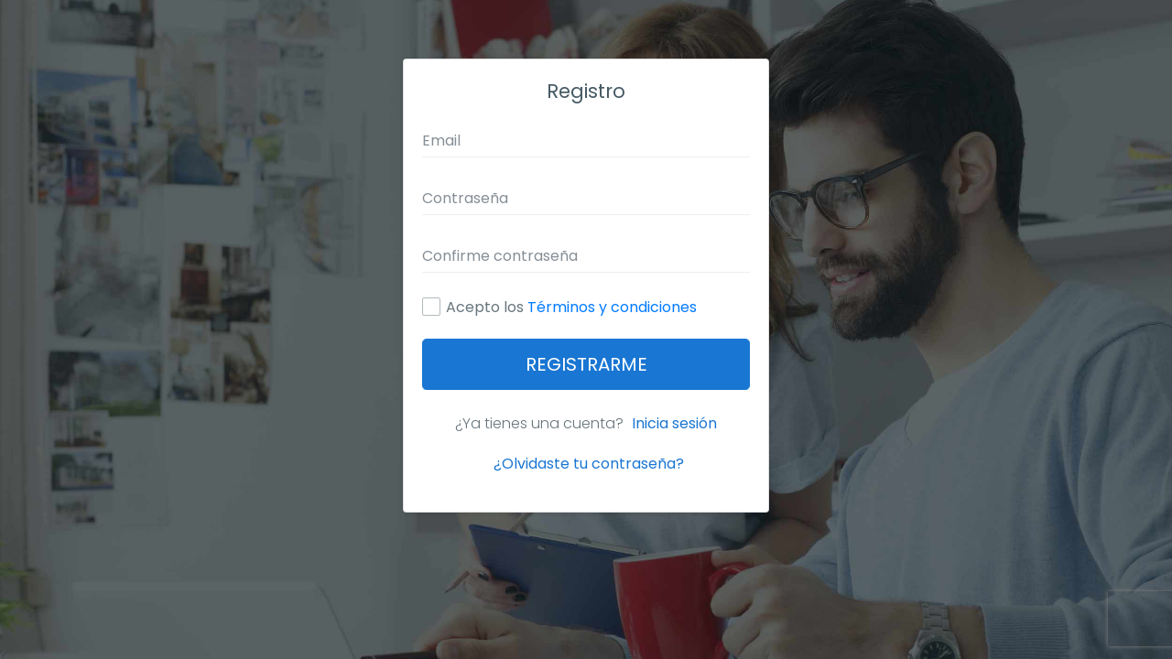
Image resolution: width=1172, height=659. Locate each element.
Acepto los (571, 307)
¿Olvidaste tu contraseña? (589, 463)
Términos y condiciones (612, 307)
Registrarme (586, 364)
